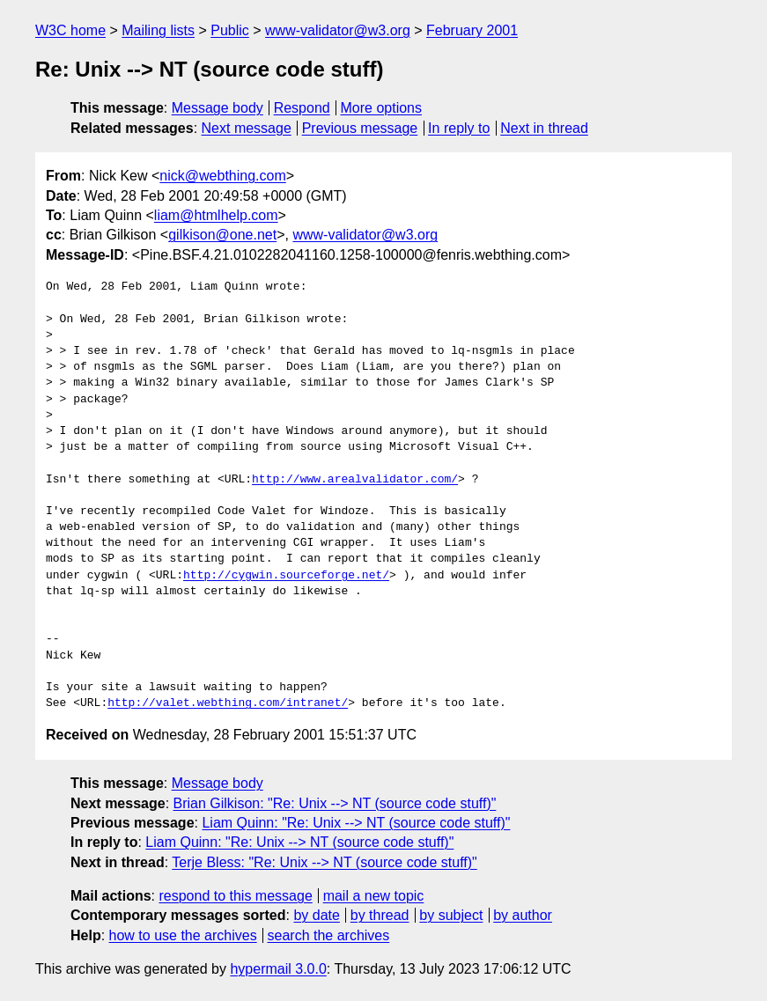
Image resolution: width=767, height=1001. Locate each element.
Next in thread (544, 128)
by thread (379, 915)
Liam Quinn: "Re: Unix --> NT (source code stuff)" (356, 822)
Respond (302, 107)
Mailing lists (158, 30)
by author (522, 915)
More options (382, 107)
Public (229, 30)
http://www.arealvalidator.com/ (355, 480)
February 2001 (472, 30)
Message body (217, 107)
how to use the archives (183, 935)
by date (316, 915)
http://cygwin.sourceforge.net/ (286, 576)
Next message (246, 128)
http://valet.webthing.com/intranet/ (227, 703)
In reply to (459, 128)
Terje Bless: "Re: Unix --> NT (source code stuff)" (324, 862)
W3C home (70, 30)
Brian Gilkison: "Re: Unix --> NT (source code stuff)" (335, 803)
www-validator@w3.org (337, 30)
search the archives (329, 935)
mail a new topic (373, 895)
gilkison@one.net (222, 234)
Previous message (360, 128)
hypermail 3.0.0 (278, 968)
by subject (451, 915)
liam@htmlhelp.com (216, 215)
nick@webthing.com (222, 175)
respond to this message (235, 895)
